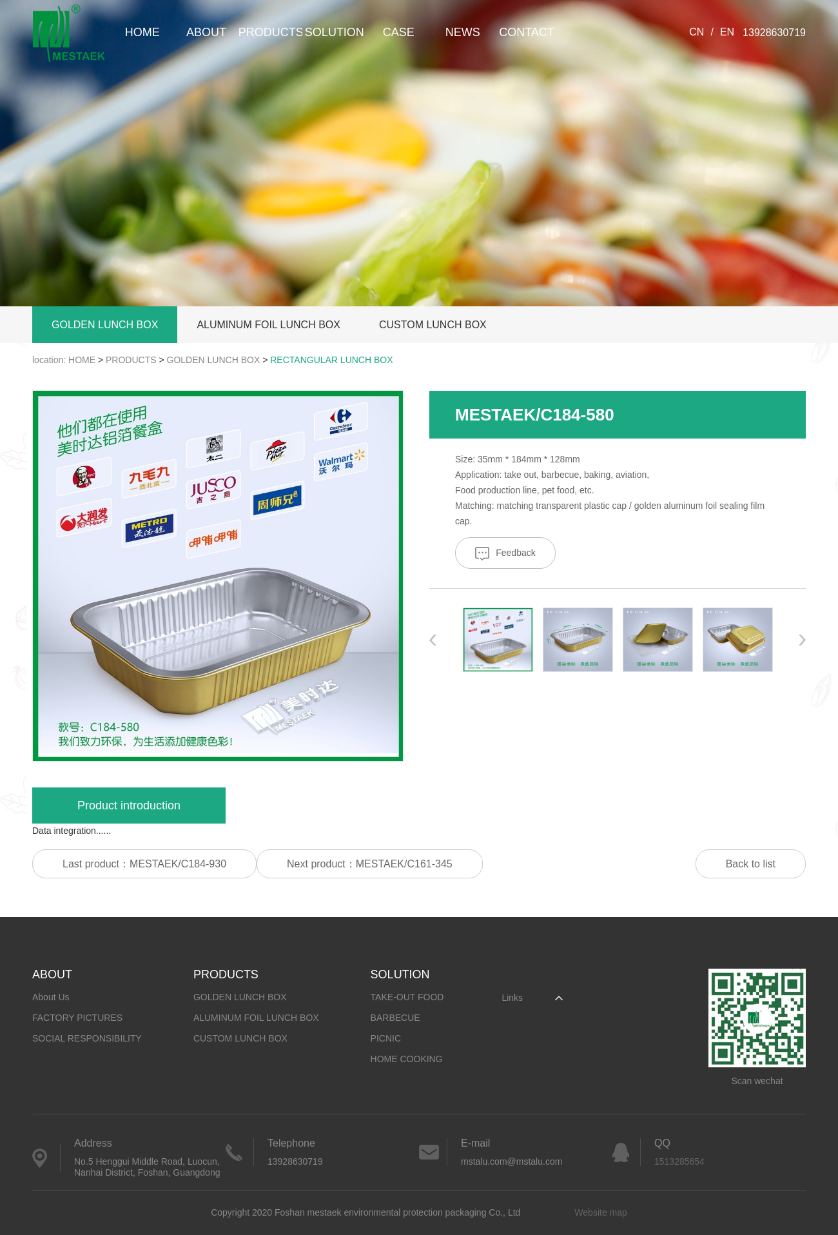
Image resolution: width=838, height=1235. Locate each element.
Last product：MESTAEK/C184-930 (144, 863)
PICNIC (386, 1038)
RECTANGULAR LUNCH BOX (331, 360)
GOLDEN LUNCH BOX (105, 324)
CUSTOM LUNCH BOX (433, 324)
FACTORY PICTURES (77, 1018)
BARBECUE (395, 1018)
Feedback (505, 553)
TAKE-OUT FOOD (407, 997)
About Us (51, 997)
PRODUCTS (270, 32)
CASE (398, 32)
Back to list (750, 863)
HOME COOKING (407, 1059)
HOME (142, 32)
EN (727, 31)
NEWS (462, 32)
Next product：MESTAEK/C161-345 (370, 863)
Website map (600, 1212)
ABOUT (206, 32)
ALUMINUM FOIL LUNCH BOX (268, 324)
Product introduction (128, 805)
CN (696, 31)
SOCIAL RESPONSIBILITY (87, 1038)
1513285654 (679, 1161)
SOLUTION (334, 32)
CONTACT (526, 32)
